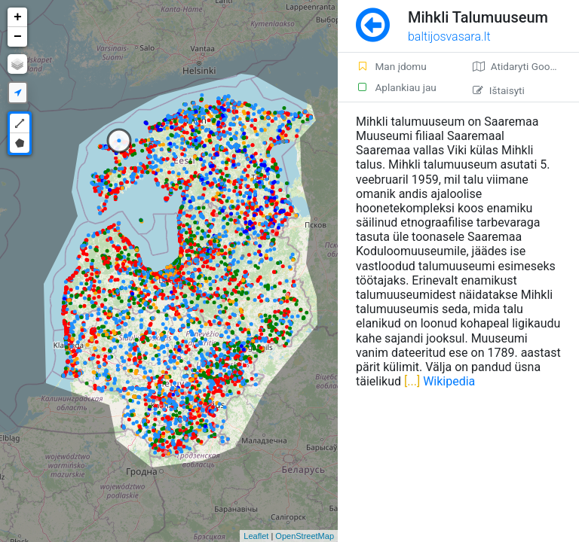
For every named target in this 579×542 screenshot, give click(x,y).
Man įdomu (391, 66)
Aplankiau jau (396, 87)
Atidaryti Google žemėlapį (526, 66)
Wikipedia (449, 381)
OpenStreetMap (304, 535)
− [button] (18, 37)
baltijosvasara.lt (449, 36)
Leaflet (256, 535)
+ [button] (18, 17)
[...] (410, 381)
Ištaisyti (499, 90)
